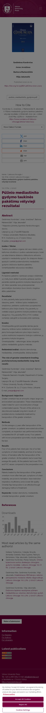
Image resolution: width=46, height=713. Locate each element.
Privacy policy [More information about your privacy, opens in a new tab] (9, 694)
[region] (23, 698)
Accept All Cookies (23, 699)
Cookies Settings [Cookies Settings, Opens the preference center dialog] (23, 710)
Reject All (23, 705)
